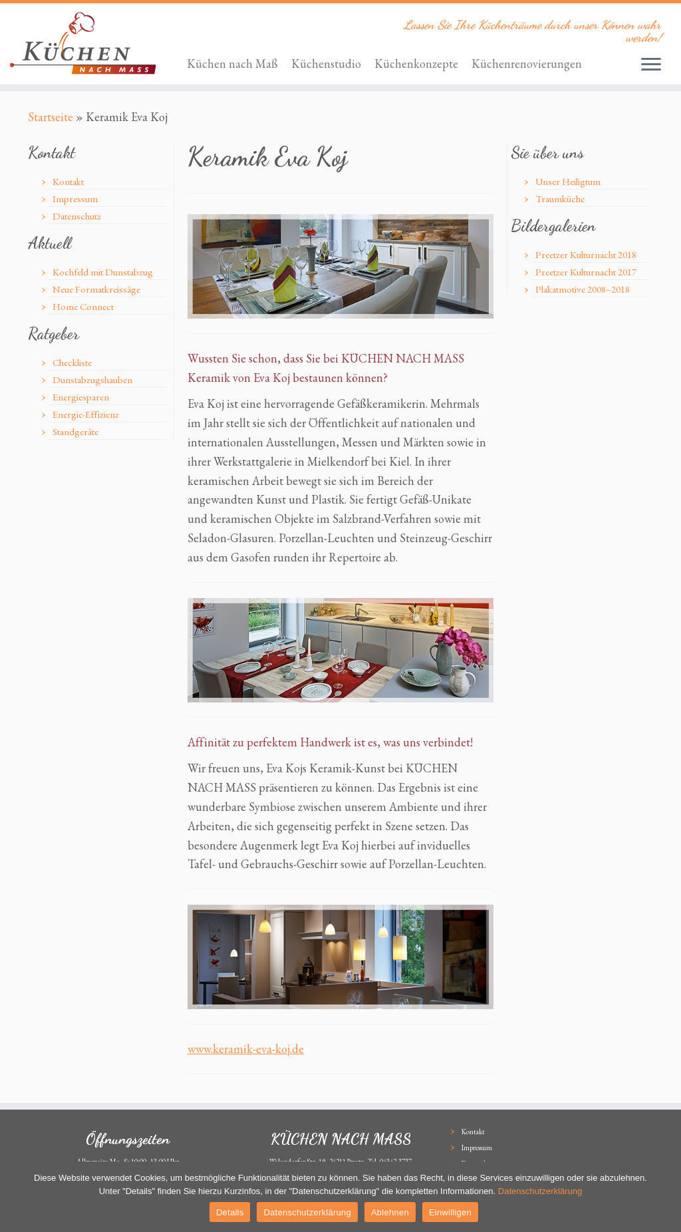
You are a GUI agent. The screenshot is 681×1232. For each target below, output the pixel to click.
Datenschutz (77, 216)
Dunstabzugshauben (92, 379)
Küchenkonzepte (416, 63)
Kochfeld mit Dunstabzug (103, 271)
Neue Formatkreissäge (96, 289)
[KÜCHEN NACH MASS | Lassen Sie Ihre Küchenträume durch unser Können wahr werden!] (80, 43)
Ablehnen (390, 1212)
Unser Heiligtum (568, 181)
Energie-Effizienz (86, 414)
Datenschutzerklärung (540, 1191)
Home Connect (83, 306)
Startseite (50, 116)
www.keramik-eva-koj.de (246, 1048)
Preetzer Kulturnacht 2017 (585, 271)
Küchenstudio (326, 63)
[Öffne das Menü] (651, 65)
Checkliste (72, 362)
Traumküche (560, 198)
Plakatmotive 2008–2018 (582, 289)
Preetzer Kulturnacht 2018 (585, 254)
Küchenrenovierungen (527, 63)
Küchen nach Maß (232, 63)
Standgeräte (75, 431)
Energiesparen (81, 396)
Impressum (75, 198)
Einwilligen (450, 1212)
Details (230, 1212)
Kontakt (68, 181)
